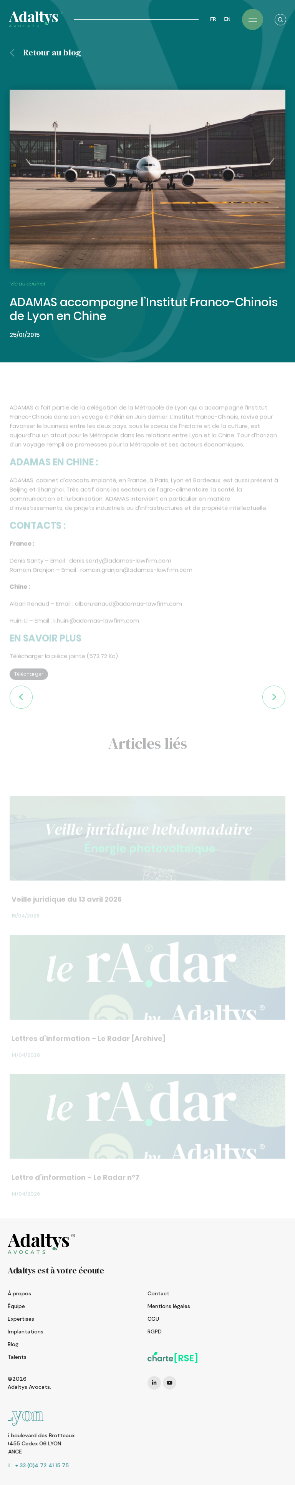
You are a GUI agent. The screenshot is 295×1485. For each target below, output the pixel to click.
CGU (153, 1318)
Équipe (16, 1306)
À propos (19, 1293)
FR (213, 19)
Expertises (21, 1318)
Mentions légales (169, 1306)
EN (227, 19)
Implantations (25, 1331)
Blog (13, 1344)
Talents (17, 1356)
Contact (158, 1293)
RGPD (155, 1331)
